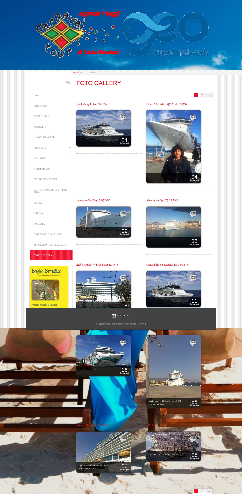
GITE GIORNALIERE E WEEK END (50, 191)
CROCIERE (52, 147)
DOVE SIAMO (41, 116)
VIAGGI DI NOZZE (52, 137)
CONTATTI (40, 126)
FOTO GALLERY (43, 255)
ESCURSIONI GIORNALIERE (50, 244)
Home (76, 72)
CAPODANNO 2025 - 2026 (48, 234)
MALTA (38, 202)
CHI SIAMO (40, 105)
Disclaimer (142, 324)
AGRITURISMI (42, 168)
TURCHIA (39, 223)
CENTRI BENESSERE (46, 179)
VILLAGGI (52, 158)
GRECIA (38, 213)
